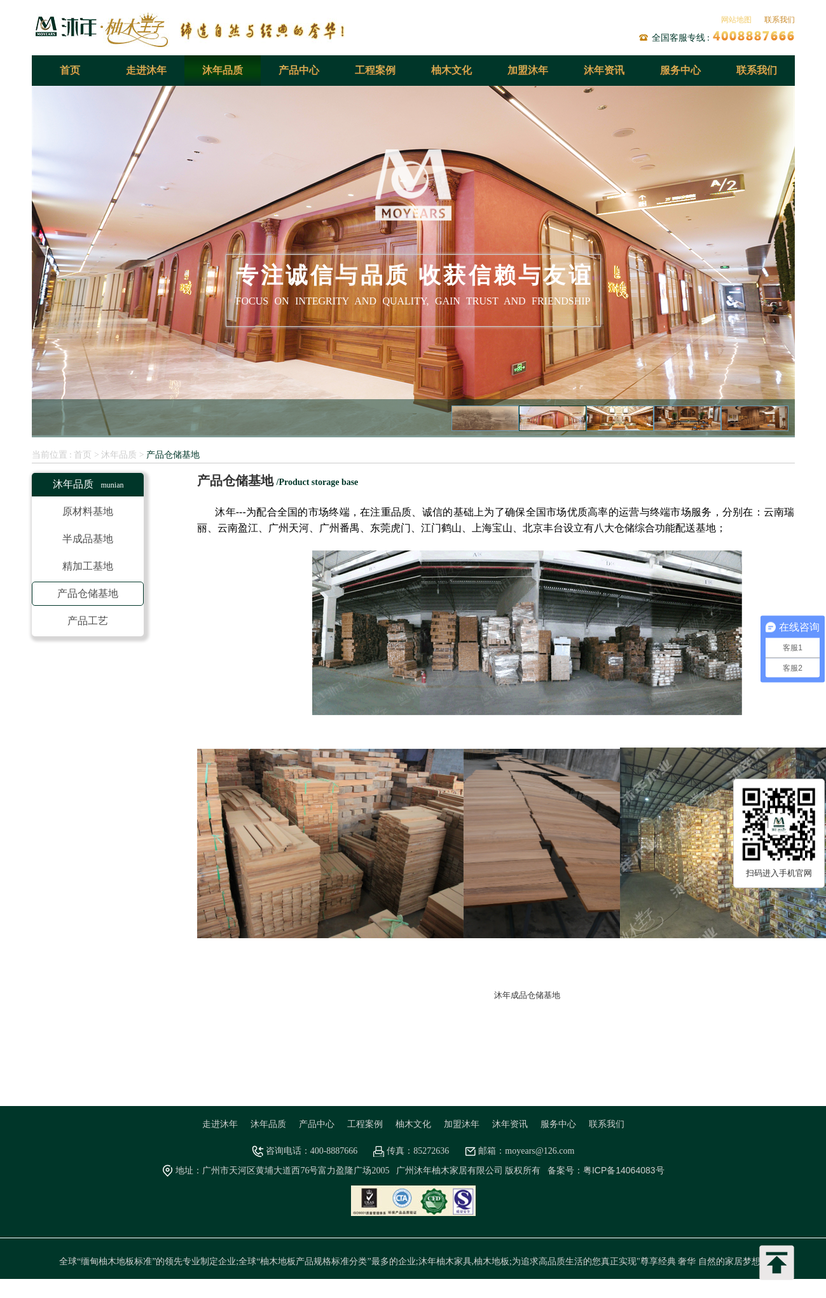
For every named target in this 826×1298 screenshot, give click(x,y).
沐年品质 (222, 70)
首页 (70, 70)
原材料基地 (87, 511)
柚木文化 (451, 70)
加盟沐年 (527, 70)
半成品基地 (87, 538)
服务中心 (680, 70)
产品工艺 (87, 620)
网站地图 (736, 19)
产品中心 (299, 70)
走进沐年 (146, 70)
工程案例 (375, 70)
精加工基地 (87, 566)
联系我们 (779, 19)
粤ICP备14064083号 (623, 1170)
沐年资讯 (604, 70)
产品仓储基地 (173, 454)
